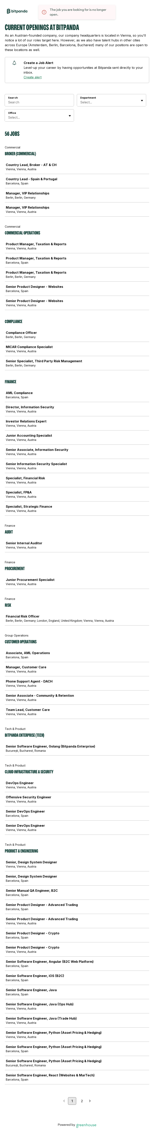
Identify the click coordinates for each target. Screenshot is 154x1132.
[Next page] (90, 1101)
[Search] (39, 102)
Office (12, 112)
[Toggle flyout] (142, 100)
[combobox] (80, 102)
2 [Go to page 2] (82, 1101)
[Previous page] (64, 1101)
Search (13, 97)
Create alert (33, 77)
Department (88, 97)
